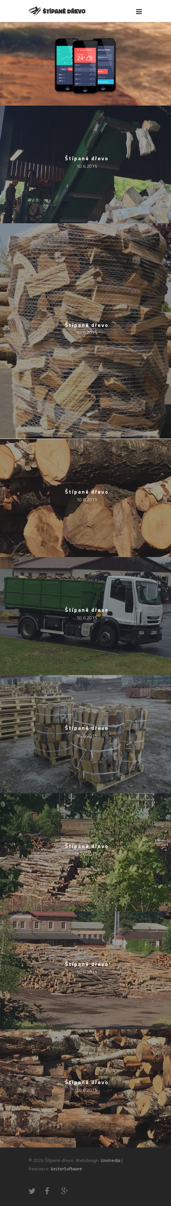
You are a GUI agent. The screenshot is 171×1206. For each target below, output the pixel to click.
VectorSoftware (66, 1168)
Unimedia (110, 1160)
